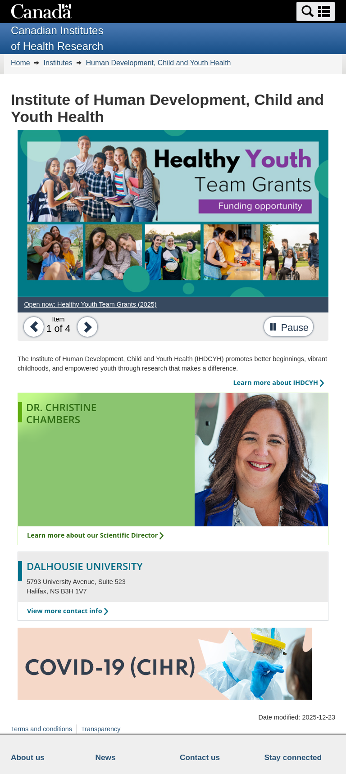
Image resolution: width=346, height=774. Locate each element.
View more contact (67, 611)
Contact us (200, 757)
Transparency (100, 729)
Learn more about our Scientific (95, 535)
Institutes (58, 63)
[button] (315, 11)
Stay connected (293, 757)
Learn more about (278, 382)
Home (20, 63)
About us (28, 757)
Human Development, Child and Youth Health (158, 63)
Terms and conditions (41, 729)
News (106, 757)
